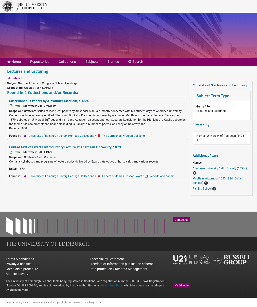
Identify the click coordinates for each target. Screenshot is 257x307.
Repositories (39, 62)
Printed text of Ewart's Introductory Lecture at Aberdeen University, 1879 (65, 147)
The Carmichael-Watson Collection (124, 135)
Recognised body (112, 285)
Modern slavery (17, 274)
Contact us (181, 220)
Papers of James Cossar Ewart (122, 176)
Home (14, 62)
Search (135, 62)
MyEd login (182, 285)
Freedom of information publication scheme (122, 264)
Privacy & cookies (19, 264)
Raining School (202, 188)
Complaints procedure (22, 269)
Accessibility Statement (107, 259)
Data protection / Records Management (118, 269)
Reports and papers (161, 176)
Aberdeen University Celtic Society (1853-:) (220, 168)
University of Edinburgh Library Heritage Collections (61, 135)
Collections (67, 62)
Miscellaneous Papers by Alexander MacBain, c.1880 (49, 100)
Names (113, 62)
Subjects (92, 62)
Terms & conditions (20, 259)
